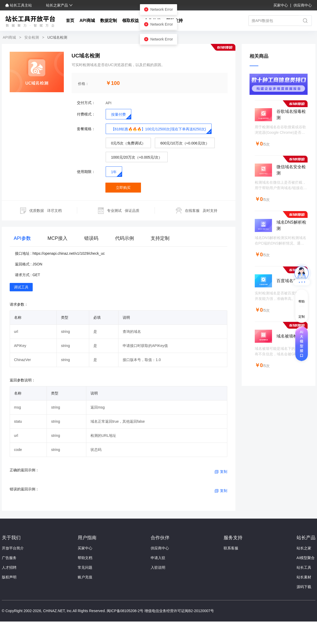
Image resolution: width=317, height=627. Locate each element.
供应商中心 (302, 5)
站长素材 (304, 577)
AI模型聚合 (306, 558)
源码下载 (304, 587)
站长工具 (304, 567)
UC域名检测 (56, 37)
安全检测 (31, 37)
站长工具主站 (19, 5)
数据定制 (108, 20)
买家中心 (281, 5)
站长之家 (304, 548)
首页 (70, 20)
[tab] (22, 239)
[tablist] (119, 239)
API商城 (87, 20)
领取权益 (130, 20)
